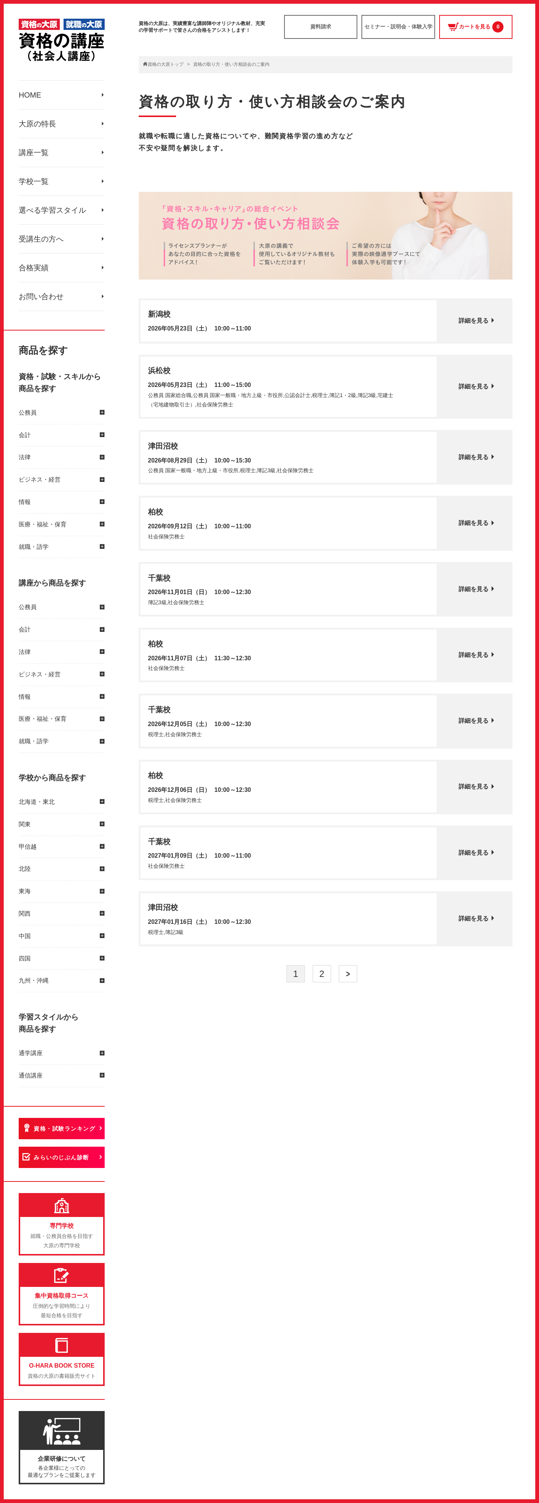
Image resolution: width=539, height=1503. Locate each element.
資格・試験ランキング (64, 1128)
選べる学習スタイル (52, 210)
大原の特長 (37, 124)
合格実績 (34, 268)
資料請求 (320, 27)
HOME (30, 95)
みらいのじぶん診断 (61, 1157)
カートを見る (475, 27)
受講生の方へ (41, 239)
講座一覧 (34, 152)
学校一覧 (34, 181)
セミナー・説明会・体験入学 (398, 27)
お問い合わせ (41, 296)
